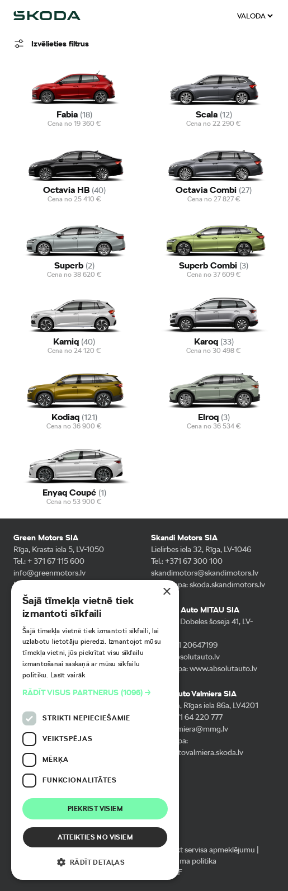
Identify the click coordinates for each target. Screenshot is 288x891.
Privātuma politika (185, 860)
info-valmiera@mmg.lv (189, 728)
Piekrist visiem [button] (95, 809)
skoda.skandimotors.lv (227, 584)
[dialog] (95, 730)
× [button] (166, 592)
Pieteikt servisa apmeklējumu (206, 849)
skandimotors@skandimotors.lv (204, 572)
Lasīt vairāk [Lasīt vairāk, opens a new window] (68, 675)
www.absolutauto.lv (223, 668)
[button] (95, 693)
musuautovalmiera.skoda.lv (197, 752)
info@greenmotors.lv (49, 572)
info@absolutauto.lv (185, 656)
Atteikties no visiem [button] (95, 837)
